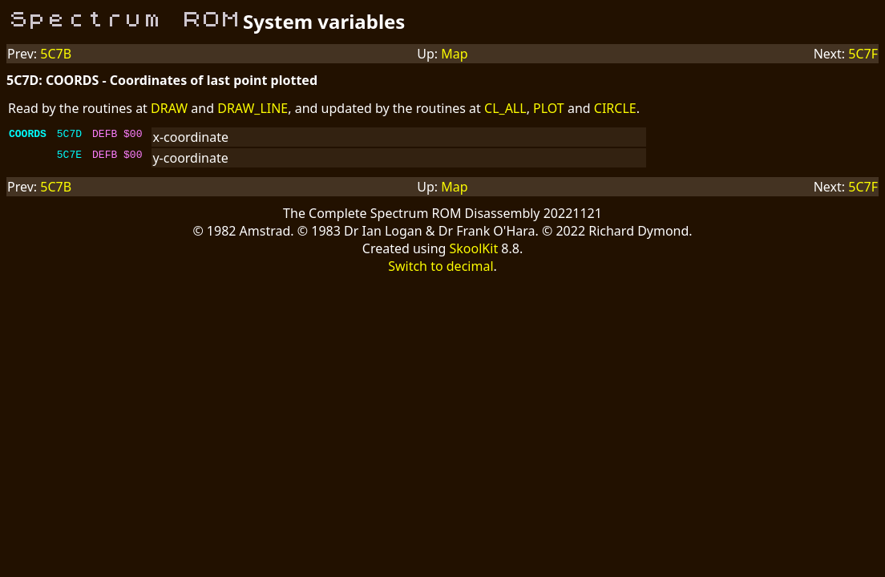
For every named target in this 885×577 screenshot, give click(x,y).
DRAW (169, 108)
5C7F (863, 54)
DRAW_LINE (252, 108)
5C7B (55, 54)
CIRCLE (615, 108)
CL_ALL (505, 108)
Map (454, 54)
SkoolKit (474, 248)
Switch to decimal (440, 266)
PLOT (548, 108)
